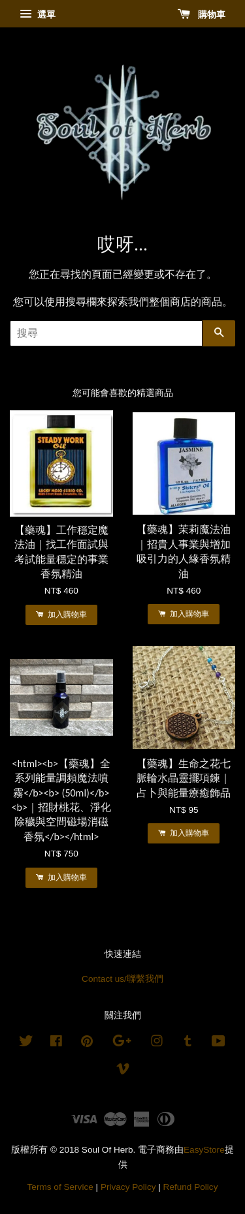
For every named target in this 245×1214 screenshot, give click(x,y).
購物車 (201, 14)
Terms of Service (60, 1187)
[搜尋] (106, 333)
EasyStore (204, 1150)
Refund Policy (190, 1187)
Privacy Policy (128, 1187)
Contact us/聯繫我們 (122, 979)
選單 (38, 14)
